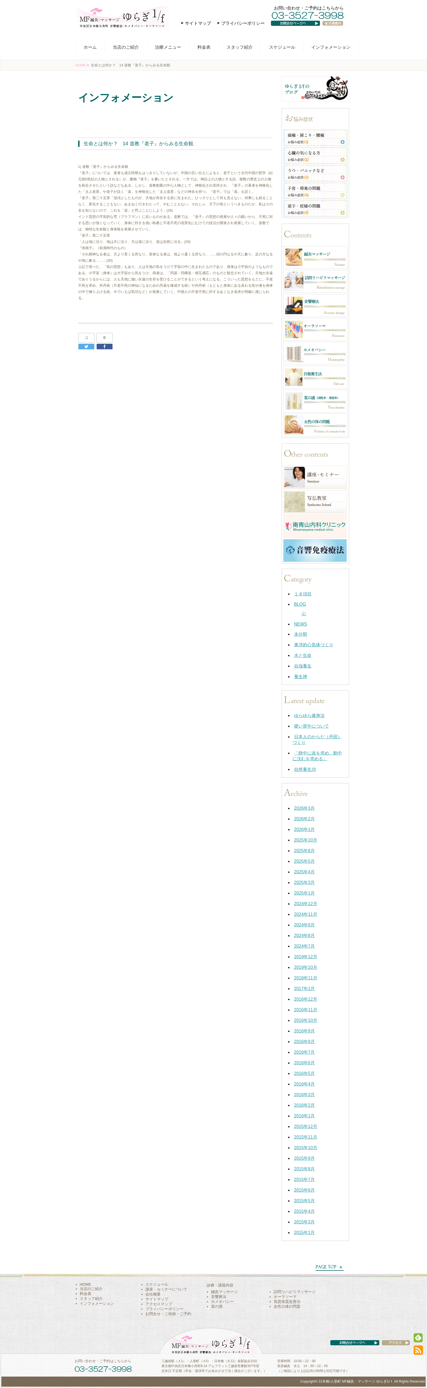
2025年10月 (305, 840)
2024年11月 (305, 914)
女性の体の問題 (287, 1306)
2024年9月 (304, 925)
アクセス (390, 1348)
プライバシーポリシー (243, 23)
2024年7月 (304, 946)
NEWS (300, 624)
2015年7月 (304, 1179)
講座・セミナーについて (166, 1289)
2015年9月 (304, 1158)
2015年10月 (305, 1147)
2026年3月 (304, 808)
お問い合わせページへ (299, 28)
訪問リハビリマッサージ (295, 1292)
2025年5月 (304, 861)
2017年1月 (304, 988)
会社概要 (153, 1294)
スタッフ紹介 (240, 47)
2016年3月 (304, 1094)
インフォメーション (330, 47)
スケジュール (282, 47)
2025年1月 (304, 893)
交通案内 (335, 28)
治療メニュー (168, 47)
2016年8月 (304, 1041)
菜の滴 (216, 1306)
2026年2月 (304, 819)
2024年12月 (305, 903)
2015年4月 (304, 1211)
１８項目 (303, 594)
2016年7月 (304, 1052)
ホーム (90, 47)
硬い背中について (311, 726)
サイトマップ (198, 23)
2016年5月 (304, 1073)
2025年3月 (304, 882)
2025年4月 (304, 872)
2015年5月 (304, 1200)
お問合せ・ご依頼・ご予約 (168, 1314)
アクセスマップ (158, 1304)
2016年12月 (305, 999)
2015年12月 (305, 1126)
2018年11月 (305, 978)
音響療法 (218, 1296)
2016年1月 (304, 1116)
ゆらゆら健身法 (309, 715)
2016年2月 (304, 1105)
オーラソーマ (285, 1296)
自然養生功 (305, 769)
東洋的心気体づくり (313, 644)
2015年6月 (304, 1190)
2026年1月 (304, 829)
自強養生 (303, 666)
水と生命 (89, 112)
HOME (80, 65)
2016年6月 (304, 1063)
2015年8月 (304, 1169)
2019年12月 (305, 956)
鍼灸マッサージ (224, 1292)
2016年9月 (304, 1031)
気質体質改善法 (287, 1301)
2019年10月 (305, 967)
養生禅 (300, 676)
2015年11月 (305, 1137)
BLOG (300, 604)
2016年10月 (305, 1020)
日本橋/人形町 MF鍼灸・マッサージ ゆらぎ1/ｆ (356, 1381)
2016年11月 (305, 1009)
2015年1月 (304, 1232)
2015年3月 (304, 1222)
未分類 (300, 634)
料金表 (204, 47)
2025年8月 (304, 850)
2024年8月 (304, 935)
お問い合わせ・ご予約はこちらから (309, 8)
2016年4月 (304, 1084)
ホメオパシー (222, 1301)
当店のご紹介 (126, 47)
